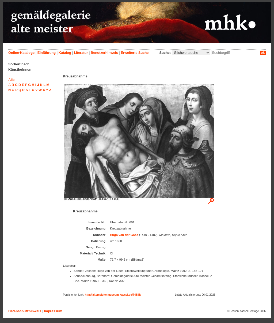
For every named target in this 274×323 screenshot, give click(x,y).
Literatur (81, 53)
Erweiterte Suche (135, 53)
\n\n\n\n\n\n (191, 52)
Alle (11, 80)
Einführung (46, 53)
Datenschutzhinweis (24, 311)
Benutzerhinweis (104, 53)
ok (263, 53)
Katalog (65, 53)
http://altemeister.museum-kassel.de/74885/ (113, 294)
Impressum (53, 311)
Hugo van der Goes (124, 234)
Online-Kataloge (21, 53)
